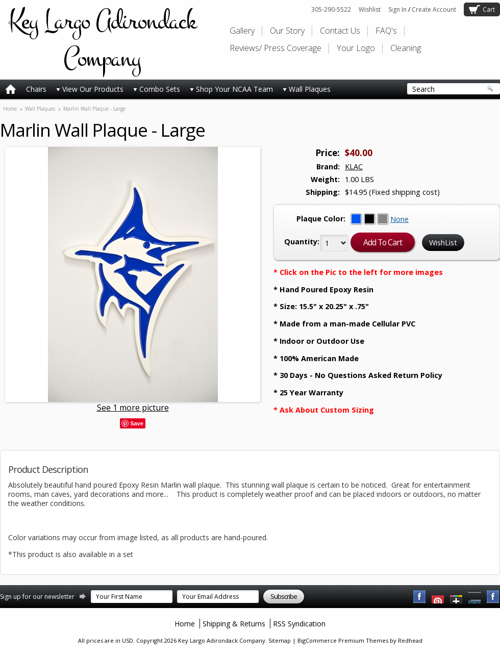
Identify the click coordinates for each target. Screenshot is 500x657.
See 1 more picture (133, 407)
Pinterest (475, 596)
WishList (443, 242)
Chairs (36, 89)
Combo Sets (156, 89)
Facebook (420, 596)
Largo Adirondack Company (102, 40)
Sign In (397, 9)
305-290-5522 (331, 9)
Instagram (493, 596)
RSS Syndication (299, 623)
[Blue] (357, 219)
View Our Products (89, 89)
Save (136, 423)
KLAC (354, 166)
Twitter (456, 596)
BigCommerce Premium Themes (342, 640)
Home (10, 108)
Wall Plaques (307, 89)
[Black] (370, 219)
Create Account (434, 9)
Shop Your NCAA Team (231, 89)
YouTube (438, 596)
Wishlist (370, 9)
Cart (489, 9)
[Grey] (383, 219)
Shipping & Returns (234, 623)
